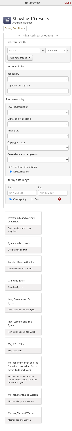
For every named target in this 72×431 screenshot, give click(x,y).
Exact (36, 199)
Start (10, 187)
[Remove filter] (24, 28)
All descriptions (19, 171)
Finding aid (13, 130)
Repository (13, 73)
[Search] (23, 50)
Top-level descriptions (23, 167)
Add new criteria (20, 57)
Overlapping (17, 199)
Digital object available (19, 118)
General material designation (22, 154)
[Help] (59, 199)
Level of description (17, 106)
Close (67, 2)
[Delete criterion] (67, 50)
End (40, 187)
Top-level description (18, 85)
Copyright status (16, 142)
